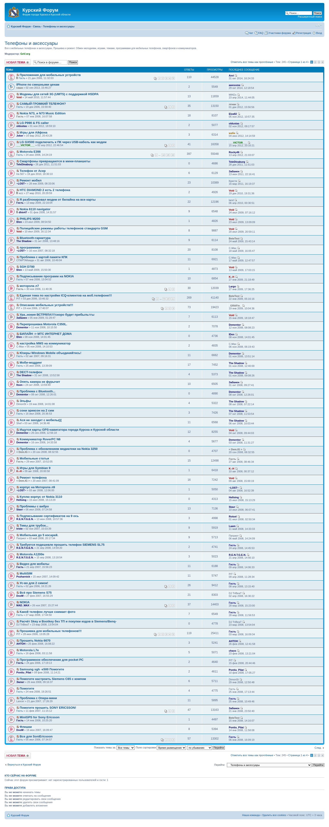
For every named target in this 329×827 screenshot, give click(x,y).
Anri (231, 75)
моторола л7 (29, 286)
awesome (234, 85)
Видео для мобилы (34, 564)
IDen (19, 221)
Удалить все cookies (274, 815)
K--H (231, 276)
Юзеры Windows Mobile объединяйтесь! (50, 353)
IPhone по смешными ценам (37, 84)
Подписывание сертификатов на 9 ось (49, 516)
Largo (232, 286)
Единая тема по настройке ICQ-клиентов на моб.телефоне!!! (66, 295)
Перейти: (219, 764)
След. (318, 747)
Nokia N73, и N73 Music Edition (42, 113)
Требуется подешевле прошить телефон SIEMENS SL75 (62, 544)
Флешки (26, 727)
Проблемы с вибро (34, 506)
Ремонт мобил (31, 180)
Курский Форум (21, 26)
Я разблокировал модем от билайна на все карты (58, 199)
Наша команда (251, 815)
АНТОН (20, 643)
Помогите (27, 688)
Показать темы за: (114, 747)
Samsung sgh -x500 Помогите (42, 669)
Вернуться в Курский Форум (24, 764)
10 (168, 299)
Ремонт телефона (33, 477)
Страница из (298, 62)
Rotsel (233, 516)
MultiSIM (26, 573)
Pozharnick (23, 576)
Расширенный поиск (310, 16)
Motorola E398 (30, 151)
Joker (19, 135)
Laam (232, 526)
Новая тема (18, 62)
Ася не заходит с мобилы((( (41, 420)
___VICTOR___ (25, 145)
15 (168, 155)
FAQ (260, 33)
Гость (22, 78)
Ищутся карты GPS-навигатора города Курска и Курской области (69, 429)
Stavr (19, 509)
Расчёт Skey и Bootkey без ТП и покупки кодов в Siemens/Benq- (68, 621)
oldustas (21, 126)
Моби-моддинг (31, 362)
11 (173, 299)
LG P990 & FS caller (34, 123)
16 (173, 155)
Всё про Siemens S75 (36, 592)
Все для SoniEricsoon (36, 736)
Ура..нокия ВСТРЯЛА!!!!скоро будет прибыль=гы (57, 314)
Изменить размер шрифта (318, 25)
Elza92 (233, 113)
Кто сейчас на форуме (20, 775)
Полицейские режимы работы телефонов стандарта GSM (64, 228)
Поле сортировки (161, 747)
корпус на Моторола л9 (37, 487)
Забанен (234, 171)
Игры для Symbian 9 (35, 468)
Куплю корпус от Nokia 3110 (41, 496)
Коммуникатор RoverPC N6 (40, 439)
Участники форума (279, 33)
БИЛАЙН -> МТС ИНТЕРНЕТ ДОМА (46, 334)
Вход (319, 33)
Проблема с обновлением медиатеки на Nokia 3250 (59, 449)
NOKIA (25, 602)
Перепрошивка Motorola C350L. (43, 324)
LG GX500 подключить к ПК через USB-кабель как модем (63, 142)
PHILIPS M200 (30, 218)
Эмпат (20, 682)
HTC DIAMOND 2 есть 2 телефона (45, 190)
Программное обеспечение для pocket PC (51, 659)
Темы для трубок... (34, 525)
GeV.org (25, 53)
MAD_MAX (22, 605)
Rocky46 (234, 152)
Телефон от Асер (33, 171)
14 (163, 155)
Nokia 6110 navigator (35, 209)
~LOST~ (21, 183)
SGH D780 (27, 266)
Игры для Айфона (33, 132)
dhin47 (23, 212)
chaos (232, 650)
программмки (30, 247)
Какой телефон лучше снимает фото (47, 612)
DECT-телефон (31, 372)
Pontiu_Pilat (23, 672)
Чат (251, 33)
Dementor (22, 327)
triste (19, 528)
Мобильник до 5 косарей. (39, 535)
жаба (232, 133)
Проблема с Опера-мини (38, 698)
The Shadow (24, 241)
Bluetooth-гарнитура (35, 238)
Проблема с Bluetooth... (37, 391)
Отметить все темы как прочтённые (252, 62)
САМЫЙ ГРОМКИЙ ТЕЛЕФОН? (43, 103)
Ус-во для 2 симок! (34, 583)
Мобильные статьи (34, 458)
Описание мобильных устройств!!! (46, 305)
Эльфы (25, 401)
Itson (19, 384)
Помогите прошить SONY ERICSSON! (48, 707)
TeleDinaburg (24, 164)
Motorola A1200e (32, 554)
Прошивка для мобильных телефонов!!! (51, 631)
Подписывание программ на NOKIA (47, 276)
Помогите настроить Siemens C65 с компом (53, 679)
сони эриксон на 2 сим (37, 410)
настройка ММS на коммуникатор (45, 343)
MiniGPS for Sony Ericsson (40, 717)
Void (19, 97)
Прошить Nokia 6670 (35, 640)
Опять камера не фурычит (40, 381)
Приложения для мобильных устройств (50, 75)
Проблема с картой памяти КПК (44, 257)
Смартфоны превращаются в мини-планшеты (55, 161)
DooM (20, 595)
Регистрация (303, 33)
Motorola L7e (29, 650)
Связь (37, 26)
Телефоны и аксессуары (58, 26)
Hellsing (21, 499)
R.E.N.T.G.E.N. (25, 519)
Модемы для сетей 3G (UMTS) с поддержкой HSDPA (59, 94)
